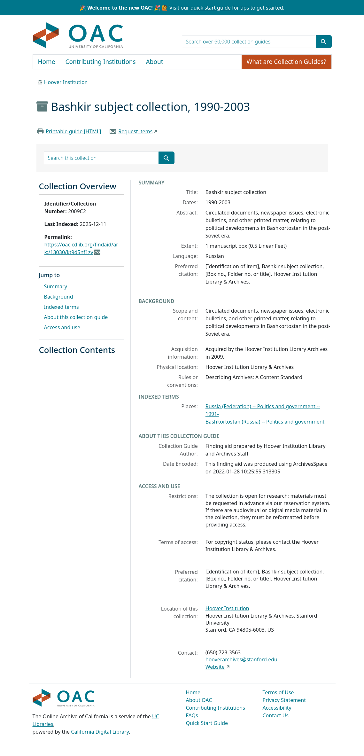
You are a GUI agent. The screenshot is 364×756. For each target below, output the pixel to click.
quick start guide (210, 7)
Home (46, 62)
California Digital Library (100, 731)
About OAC (199, 700)
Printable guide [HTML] (73, 131)
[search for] (249, 41)
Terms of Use (278, 692)
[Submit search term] (324, 41)
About (154, 62)
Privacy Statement (284, 700)
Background (58, 296)
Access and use (62, 327)
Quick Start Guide (207, 723)
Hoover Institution (66, 82)
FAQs (192, 715)
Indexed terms (61, 306)
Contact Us (276, 715)
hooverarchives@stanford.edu (241, 659)
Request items (135, 131)
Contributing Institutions (101, 62)
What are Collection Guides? (286, 62)
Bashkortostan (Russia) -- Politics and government (265, 421)
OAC (78, 35)
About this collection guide (76, 317)
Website (215, 666)
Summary (55, 286)
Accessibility (277, 707)
